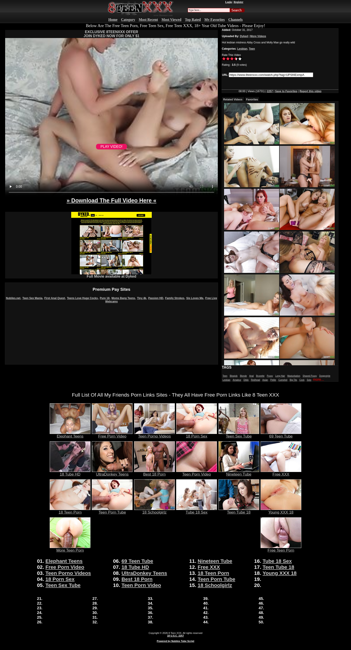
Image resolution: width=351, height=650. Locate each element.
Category (128, 19)
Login (228, 2)
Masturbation (293, 376)
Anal (251, 376)
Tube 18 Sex (196, 510)
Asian (265, 380)
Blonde (243, 376)
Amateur (237, 380)
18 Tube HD (70, 472)
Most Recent (148, 19)
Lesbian (242, 48)
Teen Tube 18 (238, 510)
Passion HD (155, 298)
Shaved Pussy (310, 376)
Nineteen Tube (238, 472)
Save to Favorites (286, 91)
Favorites (252, 99)
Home (113, 19)
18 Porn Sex (196, 434)
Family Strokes (174, 298)
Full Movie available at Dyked (111, 274)
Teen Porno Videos (154, 434)
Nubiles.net (13, 298)
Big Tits (293, 380)
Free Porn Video (112, 434)
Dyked (244, 36)
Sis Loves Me (194, 298)
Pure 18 (104, 298)
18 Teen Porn (70, 510)
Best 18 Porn (154, 472)
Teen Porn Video (196, 472)
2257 (270, 91)
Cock (301, 380)
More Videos (258, 36)
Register (238, 2)
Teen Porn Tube (112, 510)
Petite (273, 380)
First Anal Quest (54, 298)
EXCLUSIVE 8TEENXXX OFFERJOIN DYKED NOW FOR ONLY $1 (111, 34)
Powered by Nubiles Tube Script (175, 641)
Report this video (310, 91)
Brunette (260, 376)
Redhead (255, 380)
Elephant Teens (70, 434)
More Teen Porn (70, 548)
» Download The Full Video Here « (111, 200)
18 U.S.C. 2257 (175, 635)
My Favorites (214, 19)
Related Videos (232, 99)
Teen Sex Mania (32, 298)
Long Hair (280, 376)
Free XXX (281, 472)
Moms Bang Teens (123, 298)
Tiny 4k (141, 298)
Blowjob (234, 376)
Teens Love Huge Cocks (82, 298)
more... (318, 379)
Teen (252, 48)
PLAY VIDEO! (111, 147)
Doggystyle (324, 376)
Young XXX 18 (281, 510)
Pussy (270, 376)
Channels (235, 19)
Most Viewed (171, 19)
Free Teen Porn (281, 548)
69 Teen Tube (281, 434)
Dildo (246, 380)
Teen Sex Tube (238, 434)
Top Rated (193, 19)
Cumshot (282, 380)
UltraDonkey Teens (112, 472)
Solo (309, 380)
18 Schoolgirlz (154, 510)
